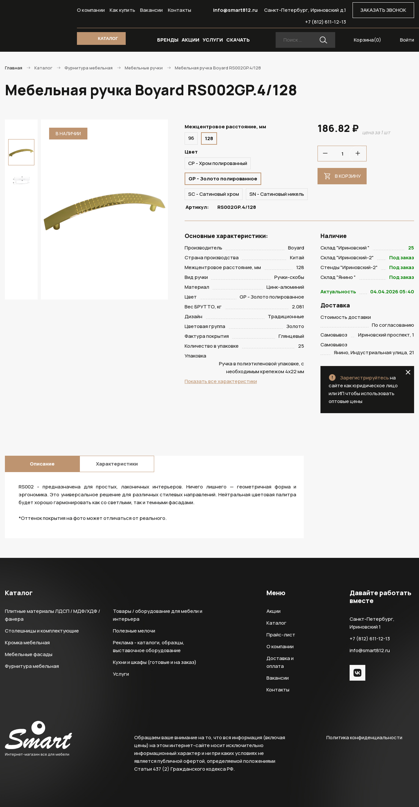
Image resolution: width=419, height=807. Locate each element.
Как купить (122, 10)
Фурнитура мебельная (32, 666)
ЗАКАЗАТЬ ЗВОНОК (383, 10)
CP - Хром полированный (217, 163)
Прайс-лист (280, 634)
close (408, 372)
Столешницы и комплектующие (42, 630)
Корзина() (367, 39)
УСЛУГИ (213, 39)
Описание (42, 463)
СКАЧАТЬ (238, 39)
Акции (273, 611)
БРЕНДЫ (167, 39)
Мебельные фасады (28, 654)
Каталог (276, 622)
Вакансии (151, 10)
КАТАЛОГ (108, 38)
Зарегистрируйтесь (364, 377)
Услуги (121, 673)
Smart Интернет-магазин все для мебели (38, 22)
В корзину (348, 176)
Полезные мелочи (134, 630)
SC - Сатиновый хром (213, 194)
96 (191, 138)
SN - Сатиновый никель (276, 194)
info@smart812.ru (235, 10)
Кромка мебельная (27, 642)
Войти (407, 39)
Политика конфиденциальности (364, 737)
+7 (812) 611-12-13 (325, 21)
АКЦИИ (190, 39)
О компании (91, 10)
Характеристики (117, 463)
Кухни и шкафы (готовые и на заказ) (154, 662)
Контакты (179, 10)
